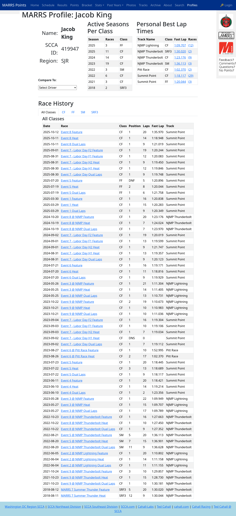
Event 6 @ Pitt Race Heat (78, 356)
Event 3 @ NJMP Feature (77, 284)
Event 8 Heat (69, 138)
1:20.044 (180, 82)
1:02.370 (180, 70)
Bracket (87, 5)
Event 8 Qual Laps (73, 144)
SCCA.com (128, 507)
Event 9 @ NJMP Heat (75, 308)
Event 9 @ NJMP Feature (77, 302)
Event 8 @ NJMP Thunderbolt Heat (84, 423)
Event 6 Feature (71, 265)
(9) (190, 57)
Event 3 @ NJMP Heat (75, 290)
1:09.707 (180, 45)
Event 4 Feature (71, 380)
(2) (190, 51)
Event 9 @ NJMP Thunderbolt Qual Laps (88, 483)
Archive (156, 5)
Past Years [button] (114, 5)
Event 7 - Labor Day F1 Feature (82, 156)
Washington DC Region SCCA (24, 507)
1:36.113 (180, 64)
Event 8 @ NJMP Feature (77, 217)
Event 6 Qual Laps (73, 277)
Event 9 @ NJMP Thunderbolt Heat (84, 477)
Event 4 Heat (69, 387)
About (168, 5)
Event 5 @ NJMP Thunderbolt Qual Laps (88, 447)
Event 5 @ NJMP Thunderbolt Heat (84, 441)
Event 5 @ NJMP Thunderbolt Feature (86, 435)
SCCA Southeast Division (101, 507)
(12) (190, 45)
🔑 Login (226, 5)
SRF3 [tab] (94, 112)
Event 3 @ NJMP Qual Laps (79, 296)
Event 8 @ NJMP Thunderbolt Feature (86, 417)
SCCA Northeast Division (64, 507)
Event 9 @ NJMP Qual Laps (79, 314)
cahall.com (181, 507)
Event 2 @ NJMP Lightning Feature (84, 453)
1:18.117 (180, 76)
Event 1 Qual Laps (73, 211)
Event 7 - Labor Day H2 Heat (80, 162)
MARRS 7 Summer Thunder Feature (85, 490)
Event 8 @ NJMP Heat (75, 223)
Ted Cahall (164, 507)
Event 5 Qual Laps (73, 193)
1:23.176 (180, 57)
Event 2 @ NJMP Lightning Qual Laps (86, 465)
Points (74, 5)
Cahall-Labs (146, 507)
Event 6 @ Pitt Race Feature (79, 350)
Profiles (192, 5)
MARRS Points (14, 5)
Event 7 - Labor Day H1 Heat (80, 168)
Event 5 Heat (69, 187)
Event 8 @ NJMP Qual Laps (79, 229)
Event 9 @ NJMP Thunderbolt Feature (86, 471)
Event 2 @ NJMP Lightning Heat (82, 459)
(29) (190, 76)
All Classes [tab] (48, 112)
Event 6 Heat (69, 271)
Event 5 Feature (71, 180)
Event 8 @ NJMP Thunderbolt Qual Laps (88, 429)
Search (179, 5)
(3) (190, 64)
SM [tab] (83, 112)
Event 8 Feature (71, 132)
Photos (131, 5)
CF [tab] (63, 112)
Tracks (143, 5)
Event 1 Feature (71, 199)
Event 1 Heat (69, 205)
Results (62, 5)
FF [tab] (73, 112)
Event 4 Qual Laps (73, 393)
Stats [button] (98, 5)
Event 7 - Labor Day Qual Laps (81, 174)
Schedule (48, 5)
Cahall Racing (201, 507)
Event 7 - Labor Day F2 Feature (82, 150)
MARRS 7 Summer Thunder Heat (83, 496)
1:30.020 (180, 51)
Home (35, 5)
